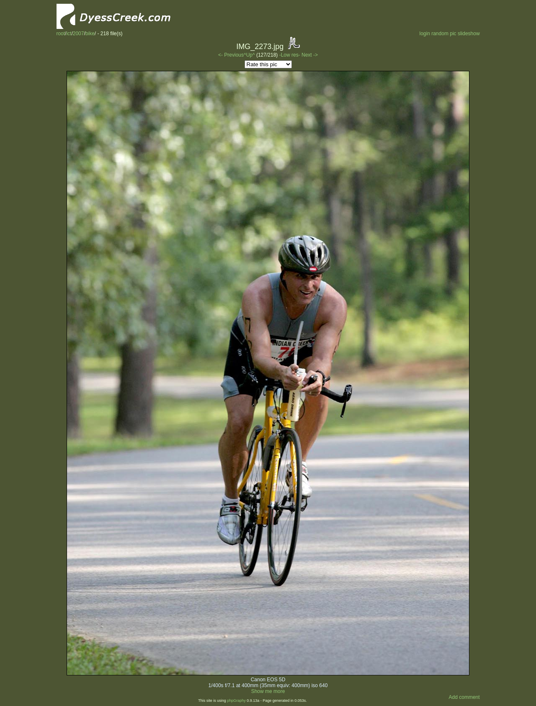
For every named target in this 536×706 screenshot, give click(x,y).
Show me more (268, 691)
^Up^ (249, 55)
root (60, 33)
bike (90, 33)
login (424, 33)
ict (68, 33)
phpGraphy (236, 700)
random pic (443, 33)
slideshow (469, 33)
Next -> (310, 55)
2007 (78, 33)
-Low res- (290, 55)
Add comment (464, 697)
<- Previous (231, 55)
